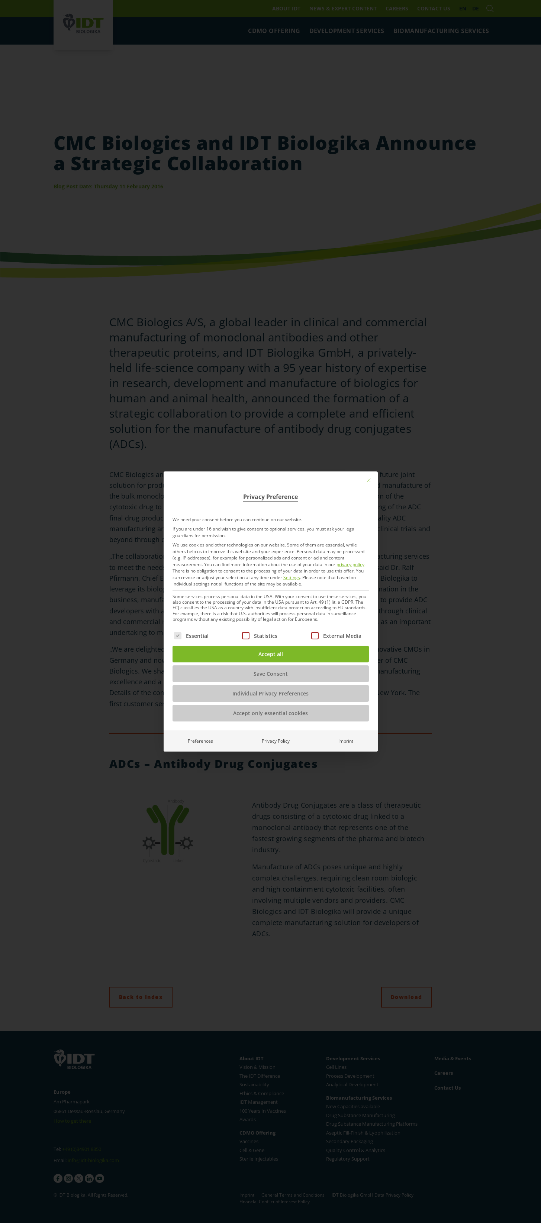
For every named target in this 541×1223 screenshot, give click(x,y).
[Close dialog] (369, 480)
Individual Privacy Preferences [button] (270, 693)
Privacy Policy (276, 741)
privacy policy (350, 564)
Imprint (345, 741)
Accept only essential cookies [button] (270, 713)
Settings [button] (291, 577)
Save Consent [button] (271, 673)
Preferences (200, 741)
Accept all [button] (270, 654)
